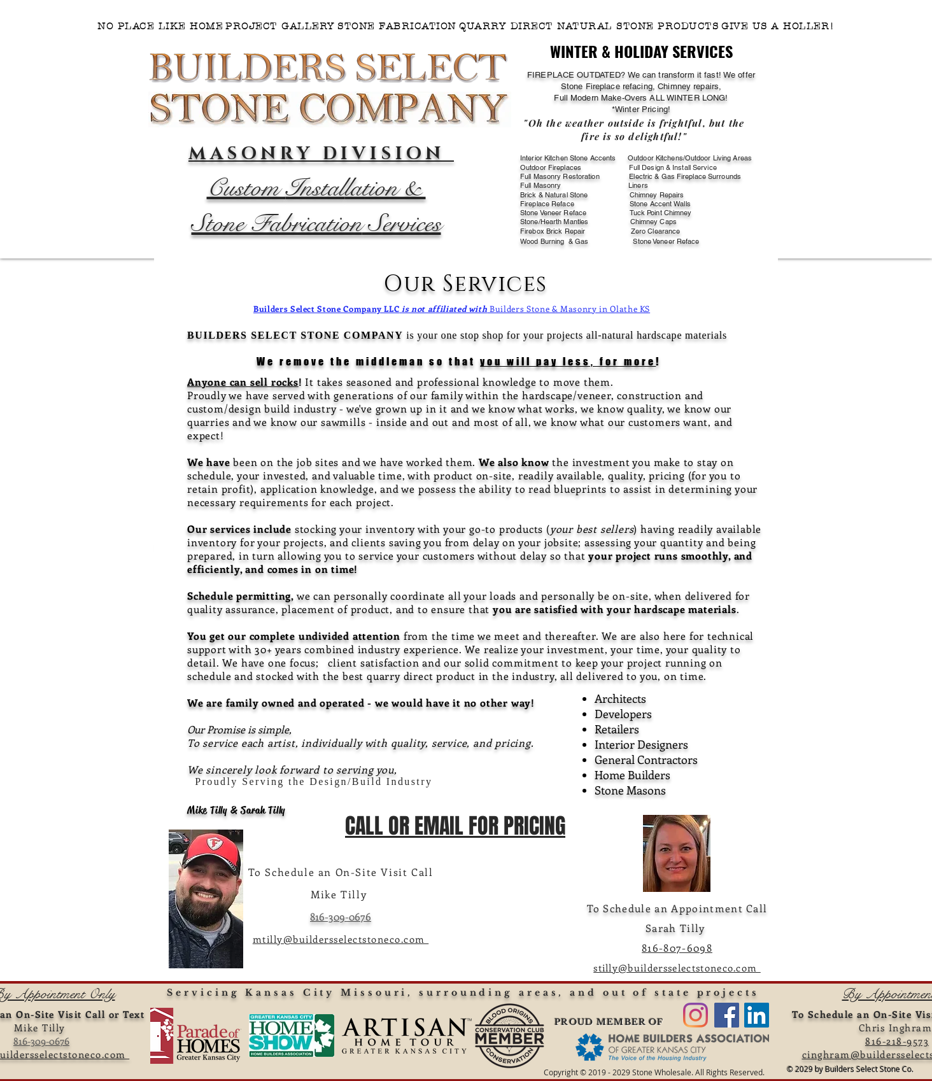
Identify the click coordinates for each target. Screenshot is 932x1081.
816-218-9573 (897, 1041)
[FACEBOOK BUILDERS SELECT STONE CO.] (726, 1015)
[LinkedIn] (756, 1015)
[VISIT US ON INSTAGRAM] (695, 1015)
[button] (589, 26)
